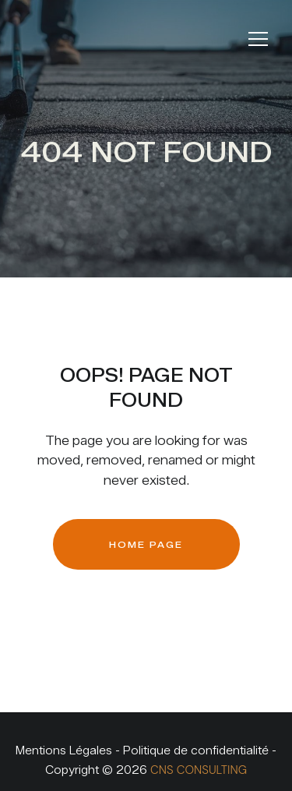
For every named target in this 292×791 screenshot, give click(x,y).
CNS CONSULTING (198, 770)
